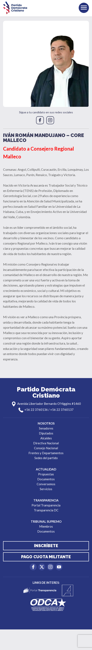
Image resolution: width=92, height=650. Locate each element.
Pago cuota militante (46, 556)
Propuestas (46, 474)
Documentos (46, 479)
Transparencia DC (46, 510)
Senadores (46, 428)
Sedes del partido (46, 458)
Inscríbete (46, 545)
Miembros (46, 526)
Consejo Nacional (46, 448)
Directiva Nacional (46, 443)
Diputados (46, 433)
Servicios (46, 489)
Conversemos (46, 484)
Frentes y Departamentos (46, 453)
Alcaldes (46, 438)
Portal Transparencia (46, 505)
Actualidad (46, 469)
